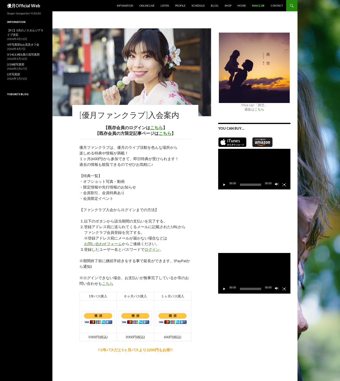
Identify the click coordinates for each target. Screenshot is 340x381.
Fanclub (258, 5)
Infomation (125, 5)
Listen (165, 5)
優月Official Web (23, 5)
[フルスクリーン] (284, 184)
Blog (214, 5)
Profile (180, 5)
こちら (156, 127)
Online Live (146, 5)
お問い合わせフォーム (103, 243)
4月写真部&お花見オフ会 (23, 44)
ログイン (152, 249)
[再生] (224, 184)
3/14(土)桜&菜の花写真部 (23, 54)
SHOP (228, 5)
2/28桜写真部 (15, 64)
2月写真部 (13, 74)
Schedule (198, 5)
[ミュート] (276, 184)
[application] (254, 169)
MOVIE (242, 5)
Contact (277, 5)
